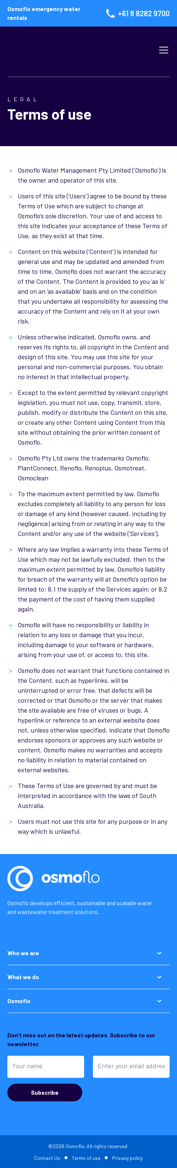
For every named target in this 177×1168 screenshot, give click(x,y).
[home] (74, 50)
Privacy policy (127, 1158)
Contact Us (47, 1158)
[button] (162, 50)
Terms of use (86, 1158)
